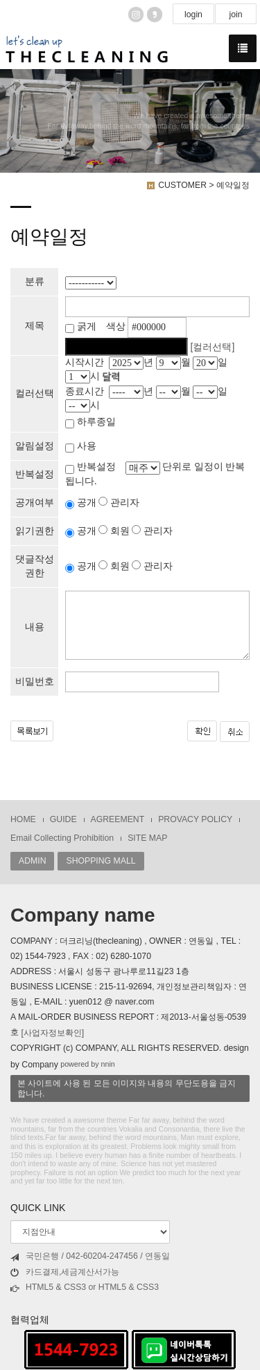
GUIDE (63, 819)
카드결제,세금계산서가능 (64, 1272)
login (193, 14)
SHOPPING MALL (100, 861)
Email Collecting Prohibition (62, 838)
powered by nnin (87, 1064)
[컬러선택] (213, 346)
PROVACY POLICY (195, 819)
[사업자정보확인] (52, 1033)
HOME (23, 819)
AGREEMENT (118, 819)
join (235, 14)
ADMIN (32, 861)
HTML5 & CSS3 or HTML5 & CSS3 (84, 1287)
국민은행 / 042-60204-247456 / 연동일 (90, 1256)
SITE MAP (147, 838)
